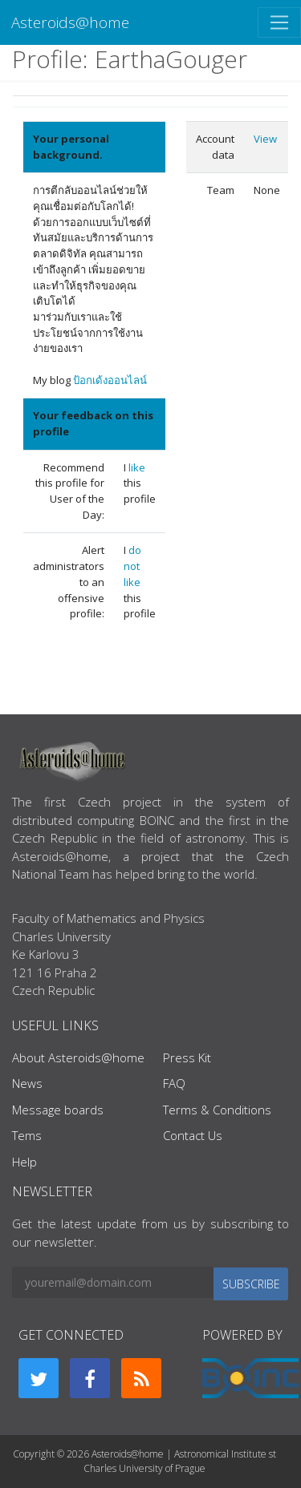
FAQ (174, 1083)
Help (24, 1162)
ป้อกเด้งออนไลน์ (110, 380)
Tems (27, 1135)
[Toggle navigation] (279, 22)
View (265, 138)
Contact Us (192, 1135)
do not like (132, 565)
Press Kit (187, 1057)
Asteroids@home (70, 22)
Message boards (58, 1110)
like (136, 467)
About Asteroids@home (78, 1057)
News (27, 1083)
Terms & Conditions (217, 1110)
